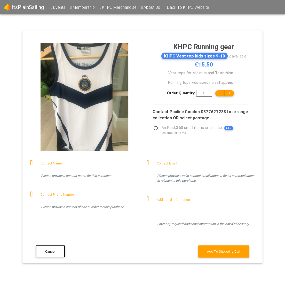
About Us (150, 7)
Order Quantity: (181, 93)
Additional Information (173, 199)
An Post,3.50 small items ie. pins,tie (197, 128)
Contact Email (167, 163)
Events (57, 7)
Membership (82, 7)
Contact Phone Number (58, 194)
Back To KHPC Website (188, 7)
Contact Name (51, 163)
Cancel (50, 251)
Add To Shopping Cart (223, 251)
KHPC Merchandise (118, 7)
